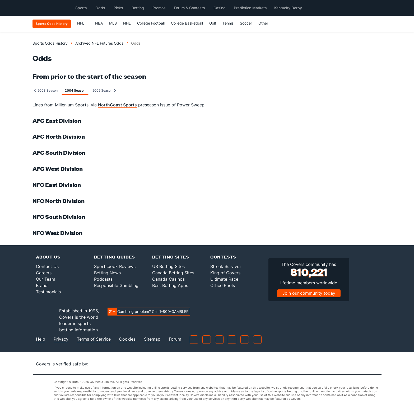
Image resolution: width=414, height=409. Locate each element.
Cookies (127, 339)
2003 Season (46, 90)
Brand (42, 285)
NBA (99, 23)
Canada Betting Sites (173, 272)
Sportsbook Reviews (115, 266)
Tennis (228, 23)
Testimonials (48, 291)
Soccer (246, 23)
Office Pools (222, 285)
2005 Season (104, 90)
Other (265, 23)
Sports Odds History (50, 43)
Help (40, 339)
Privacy (61, 339)
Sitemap (152, 339)
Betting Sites (170, 257)
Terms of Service (94, 339)
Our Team (45, 279)
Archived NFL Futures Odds (99, 43)
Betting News (107, 272)
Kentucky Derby (288, 8)
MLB (113, 23)
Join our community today (308, 293)
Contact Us (47, 266)
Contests (223, 257)
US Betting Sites (168, 266)
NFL (83, 23)
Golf (212, 23)
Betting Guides (114, 257)
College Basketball (187, 23)
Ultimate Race (224, 279)
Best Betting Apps (170, 285)
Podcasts (103, 279)
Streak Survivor (225, 266)
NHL (127, 23)
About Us (48, 257)
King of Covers (225, 272)
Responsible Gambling (116, 285)
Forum (175, 339)
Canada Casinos (168, 279)
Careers (44, 272)
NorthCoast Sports (117, 104)
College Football (151, 23)
